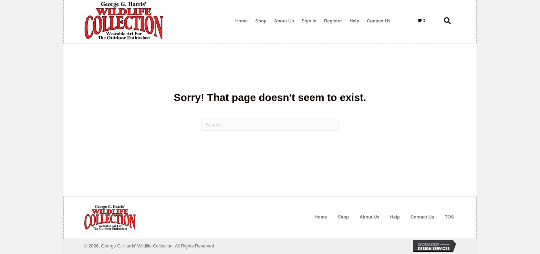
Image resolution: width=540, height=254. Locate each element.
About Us (370, 217)
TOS (449, 217)
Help (395, 217)
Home (320, 217)
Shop (343, 217)
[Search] (270, 125)
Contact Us (422, 217)
